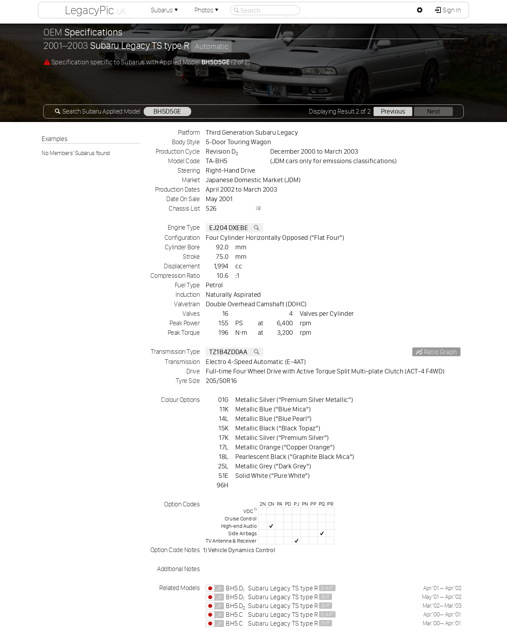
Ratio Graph (440, 352)
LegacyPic (95, 9)
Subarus (165, 10)
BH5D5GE (167, 111)
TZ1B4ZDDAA (234, 352)
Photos (207, 10)
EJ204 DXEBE (234, 228)
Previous (393, 111)
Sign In (451, 10)
